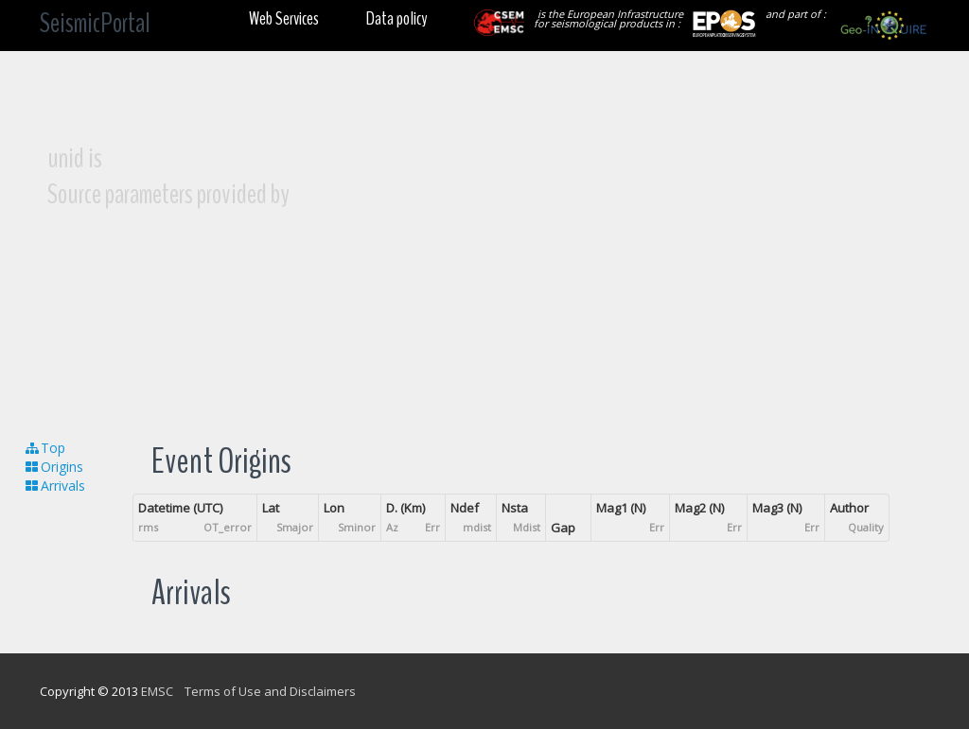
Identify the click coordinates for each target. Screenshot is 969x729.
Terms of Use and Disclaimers (270, 691)
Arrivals (54, 486)
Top (44, 448)
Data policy (396, 18)
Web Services (284, 18)
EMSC (157, 691)
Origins (53, 467)
